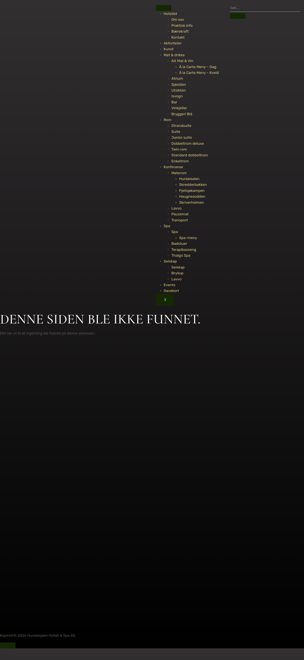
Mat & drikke (174, 55)
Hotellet (170, 13)
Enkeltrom (180, 161)
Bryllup (177, 273)
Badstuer (179, 243)
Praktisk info (182, 25)
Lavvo (176, 208)
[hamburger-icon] (163, 8)
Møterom (179, 173)
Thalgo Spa (180, 255)
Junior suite (181, 137)
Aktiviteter (173, 43)
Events (169, 285)
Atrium (177, 78)
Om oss (177, 19)
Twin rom (179, 149)
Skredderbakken (193, 184)
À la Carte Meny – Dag (197, 67)
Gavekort (171, 290)
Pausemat (180, 214)
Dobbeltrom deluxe (187, 143)
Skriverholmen (191, 202)
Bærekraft (180, 31)
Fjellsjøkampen (192, 190)
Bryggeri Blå (181, 114)
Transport (179, 220)
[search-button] (237, 16)
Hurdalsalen (189, 179)
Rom (167, 120)
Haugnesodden (192, 196)
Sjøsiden (178, 84)
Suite (175, 131)
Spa (167, 226)
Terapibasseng (183, 249)
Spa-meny (188, 238)
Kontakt (178, 37)
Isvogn (177, 96)
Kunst (169, 49)
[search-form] (265, 8)
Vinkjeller (179, 108)
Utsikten (178, 90)
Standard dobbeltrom (189, 155)
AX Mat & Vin (182, 61)
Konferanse (173, 167)
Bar (174, 102)
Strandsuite (181, 125)
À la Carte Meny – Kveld (199, 72)
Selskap (170, 261)
